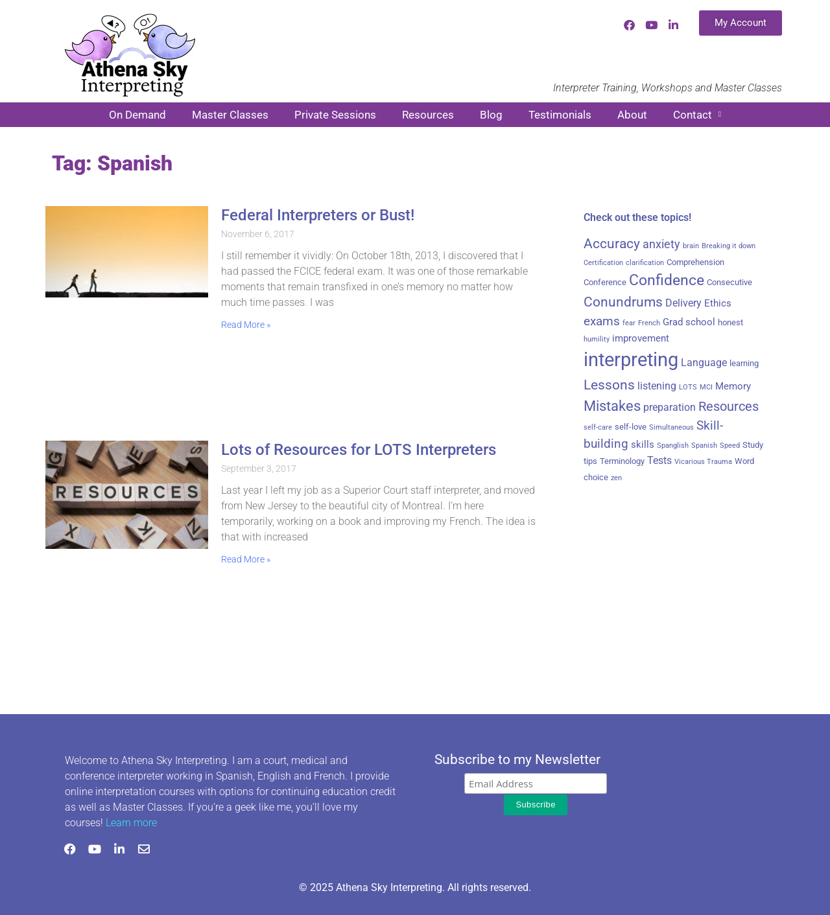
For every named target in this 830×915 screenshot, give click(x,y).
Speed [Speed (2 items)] (730, 445)
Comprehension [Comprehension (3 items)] (695, 262)
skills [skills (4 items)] (642, 444)
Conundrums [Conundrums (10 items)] (623, 302)
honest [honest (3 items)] (730, 322)
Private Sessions (335, 114)
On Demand (137, 114)
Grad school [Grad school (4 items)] (689, 322)
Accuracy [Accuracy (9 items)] (612, 243)
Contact (697, 114)
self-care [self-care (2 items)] (598, 427)
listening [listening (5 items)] (656, 386)
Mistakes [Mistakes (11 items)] (612, 406)
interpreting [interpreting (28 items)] (631, 360)
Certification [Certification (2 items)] (603, 263)
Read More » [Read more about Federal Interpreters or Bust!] (245, 324)
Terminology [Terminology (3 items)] (622, 461)
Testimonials (559, 114)
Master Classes (230, 114)
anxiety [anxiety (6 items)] (661, 244)
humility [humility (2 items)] (597, 339)
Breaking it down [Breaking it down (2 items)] (728, 246)
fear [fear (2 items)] (628, 323)
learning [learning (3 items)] (744, 363)
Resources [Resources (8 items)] (728, 406)
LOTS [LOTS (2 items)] (688, 387)
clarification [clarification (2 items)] (645, 263)
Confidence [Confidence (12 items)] (666, 280)
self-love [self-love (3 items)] (630, 427)
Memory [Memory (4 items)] (733, 386)
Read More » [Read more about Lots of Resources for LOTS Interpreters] (245, 559)
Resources (428, 114)
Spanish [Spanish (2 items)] (704, 445)
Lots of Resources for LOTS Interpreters (358, 450)
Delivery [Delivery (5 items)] (683, 303)
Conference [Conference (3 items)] (605, 282)
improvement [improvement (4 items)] (640, 338)
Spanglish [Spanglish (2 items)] (673, 445)
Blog (491, 114)
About (632, 114)
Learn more (131, 823)
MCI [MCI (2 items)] (706, 387)
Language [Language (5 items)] (704, 362)
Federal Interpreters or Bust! (317, 215)
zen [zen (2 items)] (616, 478)
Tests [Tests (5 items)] (659, 460)
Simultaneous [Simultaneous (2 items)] (671, 427)
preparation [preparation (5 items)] (669, 407)
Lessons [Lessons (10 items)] (609, 384)
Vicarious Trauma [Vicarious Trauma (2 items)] (703, 462)
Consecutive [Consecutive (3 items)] (729, 282)
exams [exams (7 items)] (602, 321)
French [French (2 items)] (649, 323)
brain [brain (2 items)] (691, 246)
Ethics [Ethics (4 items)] (717, 303)
